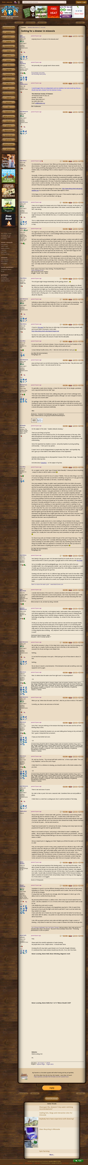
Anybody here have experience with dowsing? (56, 1119)
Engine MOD (50, 1064)
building (8, 41)
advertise (21, 1163)
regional (8, 97)
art (9, 88)
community (8, 74)
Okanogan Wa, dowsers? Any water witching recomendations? (56, 1108)
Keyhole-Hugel (41, 1064)
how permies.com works (38, 72)
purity (8, 65)
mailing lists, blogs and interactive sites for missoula (55, 1114)
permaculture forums (9, 27)
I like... (21, 75)
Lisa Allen (22, 341)
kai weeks (23, 425)
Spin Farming (44, 1151)
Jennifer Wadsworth (23, 608)
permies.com (8, 135)
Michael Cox (23, 385)
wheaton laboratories (33, 27)
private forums (8, 144)
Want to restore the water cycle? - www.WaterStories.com (47, 584)
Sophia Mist (23, 811)
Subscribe (9, 2)
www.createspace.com (37, 270)
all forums (9, 149)
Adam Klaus (23, 228)
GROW (48, 1063)
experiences (8, 111)
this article (79, 560)
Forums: (23, 27)
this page (40, 327)
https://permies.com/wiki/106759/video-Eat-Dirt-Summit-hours (51, 1076)
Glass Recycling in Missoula (49, 1129)
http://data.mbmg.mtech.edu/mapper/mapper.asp (45, 331)
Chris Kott (23, 672)
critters (8, 37)
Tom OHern (23, 160)
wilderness (9, 79)
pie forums (9, 139)
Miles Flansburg (23, 62)
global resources (8, 116)
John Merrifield (23, 590)
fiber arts (8, 83)
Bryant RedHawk (22, 885)
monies (9, 55)
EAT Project (41, 1063)
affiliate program (29, 1163)
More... (52, 1155)
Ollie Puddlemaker (24, 83)
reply (51, 1088)
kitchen (8, 60)
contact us (14, 1163)
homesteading (9, 46)
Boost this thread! (51, 1098)
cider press (9, 121)
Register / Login (81, 2)
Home (3, 2)
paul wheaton (22, 36)
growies (8, 32)
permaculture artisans (8, 93)
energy (9, 51)
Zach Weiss (23, 555)
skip (9, 107)
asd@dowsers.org (40, 103)
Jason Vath (23, 935)
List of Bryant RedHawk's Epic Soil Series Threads (45, 927)
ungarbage (9, 69)
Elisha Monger (22, 862)
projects (8, 125)
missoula (43, 27)
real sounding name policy (38, 74)
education (9, 102)
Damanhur (44, 462)
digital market (9, 130)
